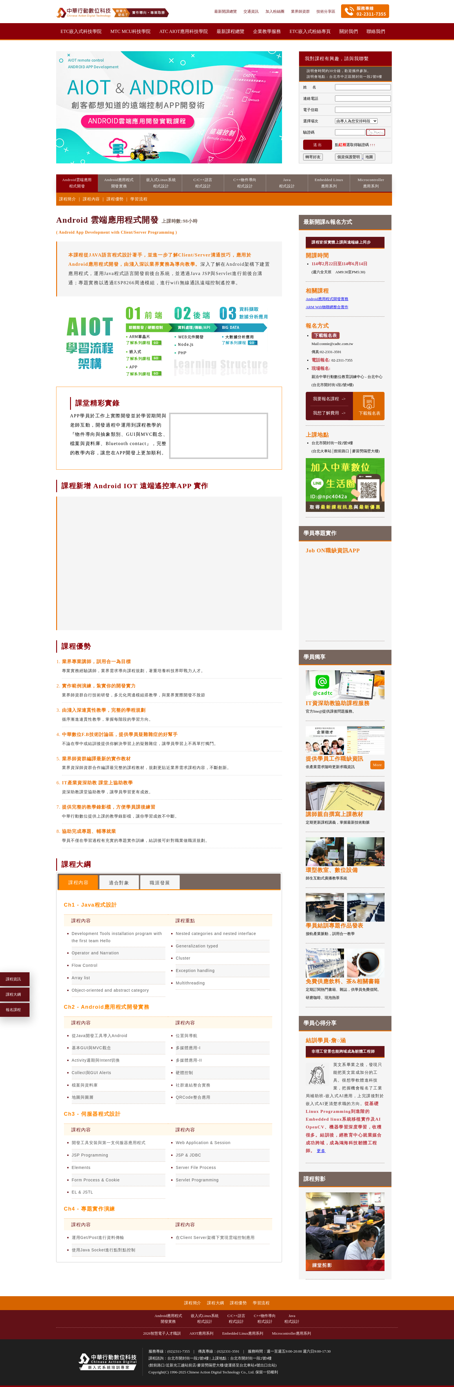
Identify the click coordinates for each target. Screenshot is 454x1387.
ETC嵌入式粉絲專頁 (310, 31)
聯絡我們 (376, 31)
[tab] (78, 882)
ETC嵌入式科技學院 (81, 31)
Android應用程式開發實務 (168, 1319)
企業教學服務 (267, 31)
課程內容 (92, 199)
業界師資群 (301, 11)
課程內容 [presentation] (78, 882)
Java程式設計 (291, 1319)
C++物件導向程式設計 (265, 1319)
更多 (321, 1150)
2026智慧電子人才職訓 (162, 1333)
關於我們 (348, 31)
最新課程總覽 (230, 31)
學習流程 (138, 199)
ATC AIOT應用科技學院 (183, 31)
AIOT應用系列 (201, 1333)
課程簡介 (68, 199)
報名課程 (13, 1010)
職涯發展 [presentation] (160, 882)
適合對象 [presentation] (119, 882)
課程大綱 (13, 994)
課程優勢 (116, 199)
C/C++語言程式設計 (236, 1319)
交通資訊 (251, 11)
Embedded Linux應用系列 (242, 1333)
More (377, 765)
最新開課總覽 (226, 11)
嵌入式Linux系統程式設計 (205, 1319)
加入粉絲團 (275, 11)
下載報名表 (325, 335)
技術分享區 (325, 11)
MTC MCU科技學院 (130, 31)
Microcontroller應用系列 (291, 1333)
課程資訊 (13, 979)
